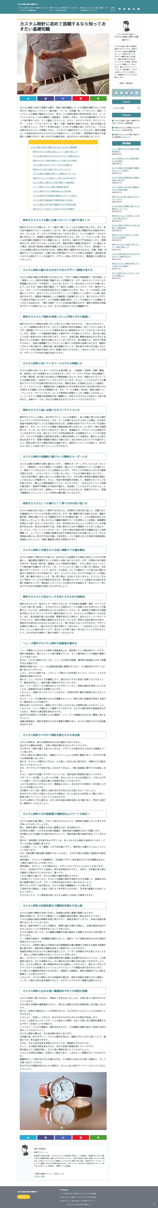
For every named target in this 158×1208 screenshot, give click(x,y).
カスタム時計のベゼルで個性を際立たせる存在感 (52, 191)
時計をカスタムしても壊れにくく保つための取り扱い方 (54, 178)
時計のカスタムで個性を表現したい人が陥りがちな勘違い (55, 160)
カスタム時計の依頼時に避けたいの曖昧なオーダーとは (54, 173)
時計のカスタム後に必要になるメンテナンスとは (52, 169)
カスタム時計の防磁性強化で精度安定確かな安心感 (52, 200)
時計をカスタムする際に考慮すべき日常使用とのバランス (94, 9)
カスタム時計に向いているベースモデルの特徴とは (52, 165)
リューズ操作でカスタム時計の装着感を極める (51, 187)
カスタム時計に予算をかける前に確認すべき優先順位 (53, 182)
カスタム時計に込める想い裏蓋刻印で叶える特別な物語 (54, 204)
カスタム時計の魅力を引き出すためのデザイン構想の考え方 (56, 156)
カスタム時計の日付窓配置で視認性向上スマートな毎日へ (55, 195)
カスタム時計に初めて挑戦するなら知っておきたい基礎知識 (32, 9)
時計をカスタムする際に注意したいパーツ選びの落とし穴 (55, 151)
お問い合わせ (113, 9)
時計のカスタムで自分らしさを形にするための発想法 (53, 209)
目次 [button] (63, 142)
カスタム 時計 (39, 1176)
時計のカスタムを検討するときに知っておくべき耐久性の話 (63, 9)
